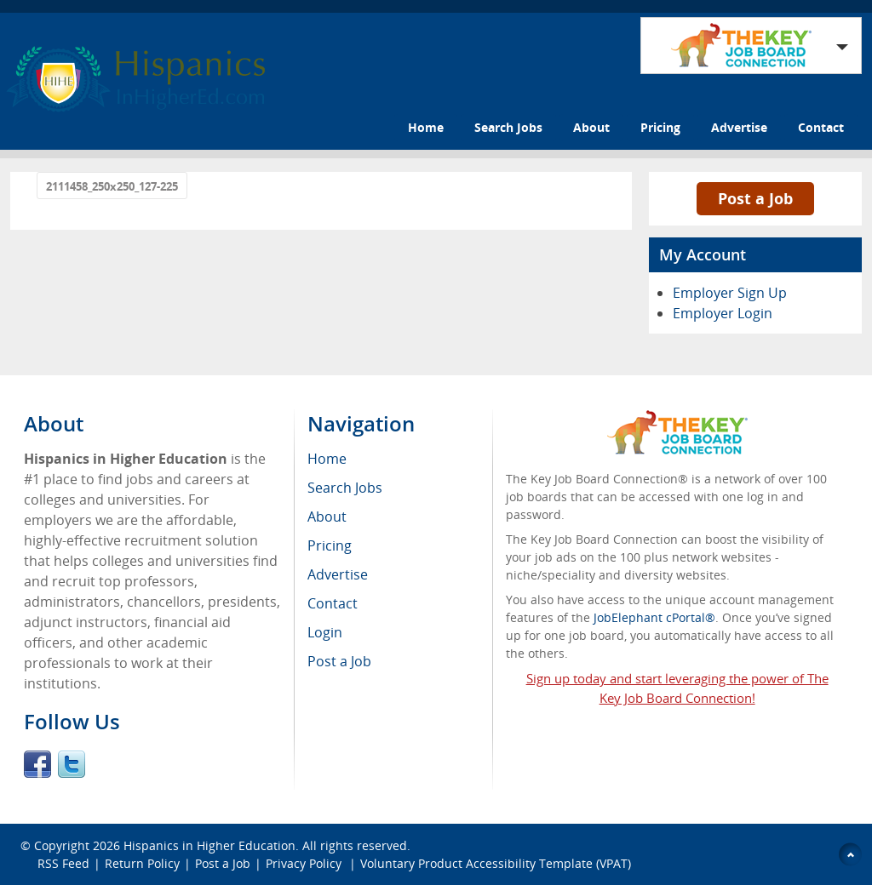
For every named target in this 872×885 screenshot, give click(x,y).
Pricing (660, 127)
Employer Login (722, 313)
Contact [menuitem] (332, 603)
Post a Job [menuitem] (339, 661)
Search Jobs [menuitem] (344, 487)
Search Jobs (508, 127)
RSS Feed (63, 863)
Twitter (71, 764)
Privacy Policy (305, 863)
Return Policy (142, 863)
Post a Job (755, 198)
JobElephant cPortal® (654, 617)
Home (426, 127)
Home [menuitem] (327, 458)
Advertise (739, 127)
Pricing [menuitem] (329, 545)
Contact (821, 127)
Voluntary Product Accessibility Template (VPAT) (495, 863)
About (591, 127)
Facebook (37, 764)
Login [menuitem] (324, 632)
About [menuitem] (327, 516)
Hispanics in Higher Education (209, 845)
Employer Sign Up (730, 292)
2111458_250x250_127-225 (112, 186)
